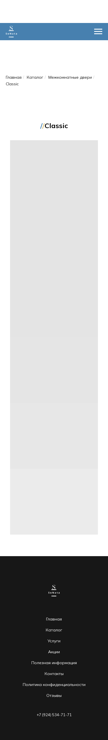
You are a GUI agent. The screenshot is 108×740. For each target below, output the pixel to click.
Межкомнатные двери (70, 77)
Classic (12, 83)
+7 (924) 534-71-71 (54, 714)
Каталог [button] (54, 630)
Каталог (35, 77)
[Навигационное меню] (98, 31)
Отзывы (54, 695)
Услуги (54, 640)
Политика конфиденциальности (54, 684)
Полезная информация (54, 662)
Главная (14, 77)
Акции (54, 651)
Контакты (54, 673)
